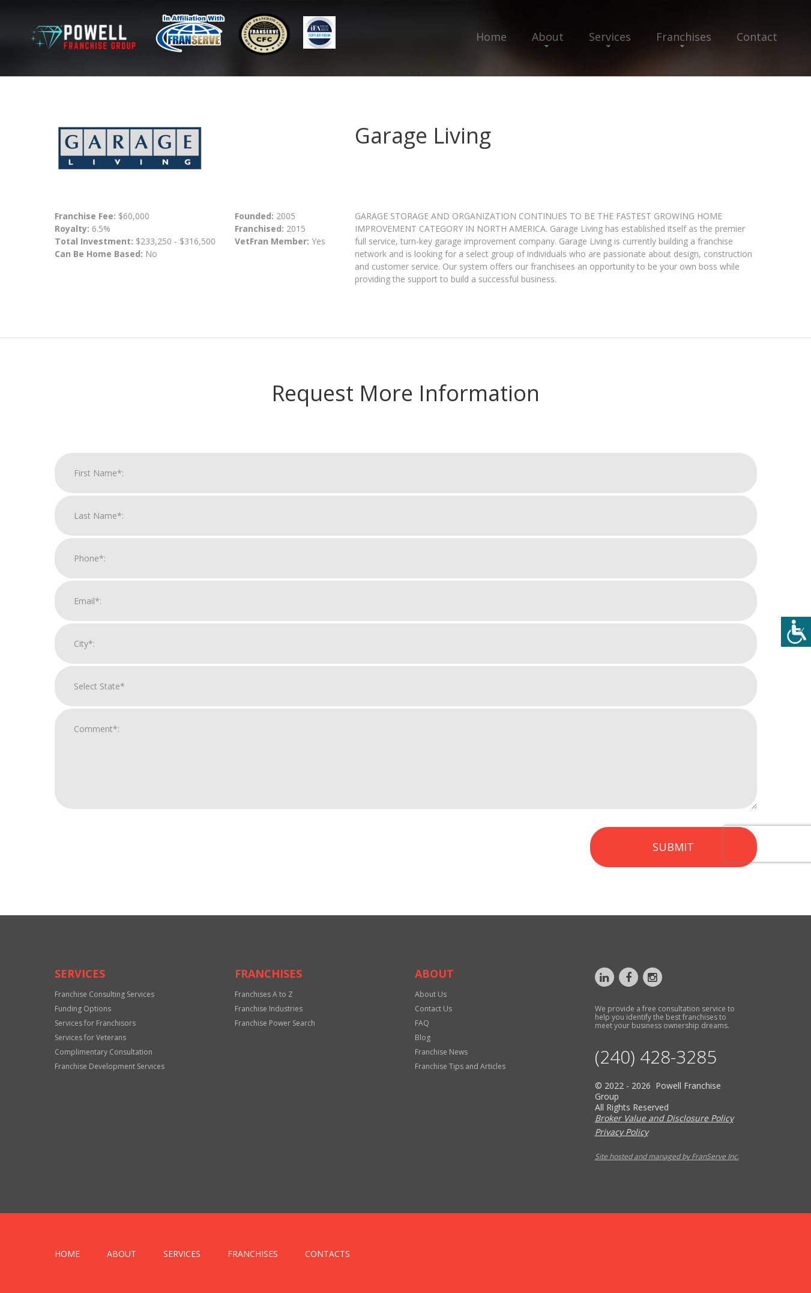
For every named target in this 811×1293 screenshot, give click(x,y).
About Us (431, 994)
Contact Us (433, 1009)
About (548, 36)
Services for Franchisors (95, 1023)
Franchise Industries (269, 1009)
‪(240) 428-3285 (656, 1057)
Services (610, 36)
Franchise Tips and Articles (460, 1066)
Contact (757, 36)
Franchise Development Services (109, 1066)
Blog (422, 1037)
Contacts (327, 1253)
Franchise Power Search (275, 1023)
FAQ (422, 1023)
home (67, 1253)
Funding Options (83, 1009)
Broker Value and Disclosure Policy (664, 1118)
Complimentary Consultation (103, 1052)
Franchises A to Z (264, 994)
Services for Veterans (90, 1037)
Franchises (683, 36)
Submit (673, 859)
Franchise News (441, 1052)
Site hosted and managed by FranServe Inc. (667, 1156)
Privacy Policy (621, 1131)
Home (491, 36)
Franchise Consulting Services (104, 994)
